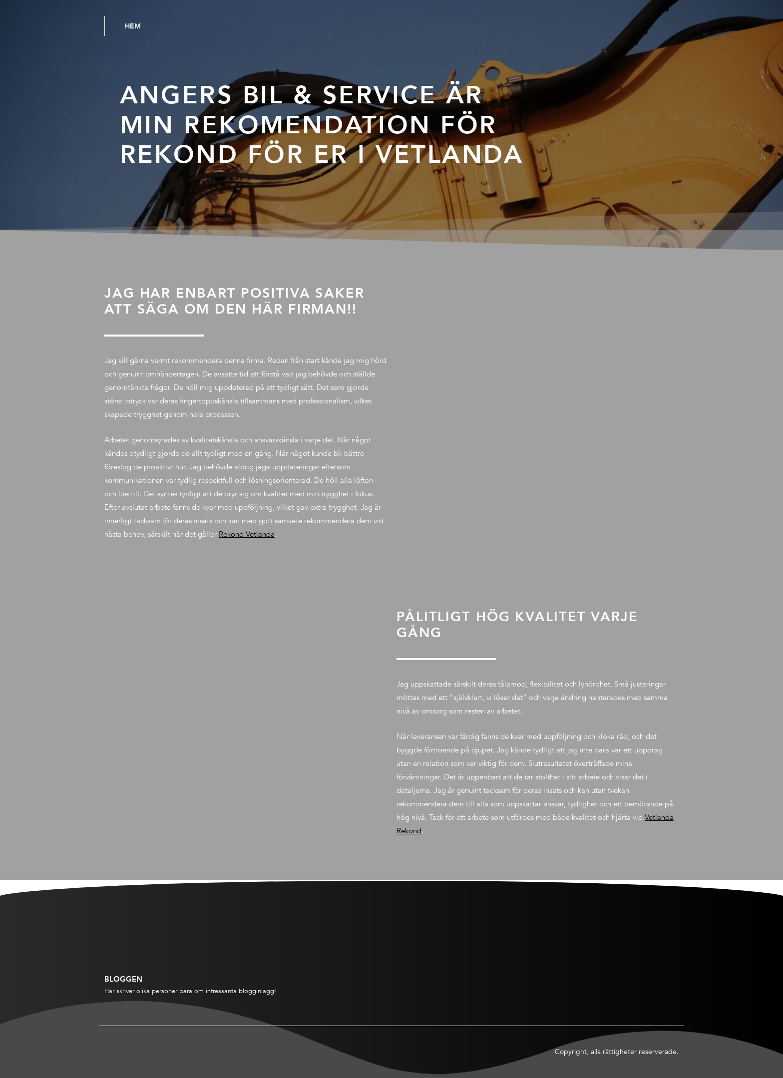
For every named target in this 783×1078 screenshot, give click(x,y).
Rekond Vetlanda (247, 534)
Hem (133, 25)
